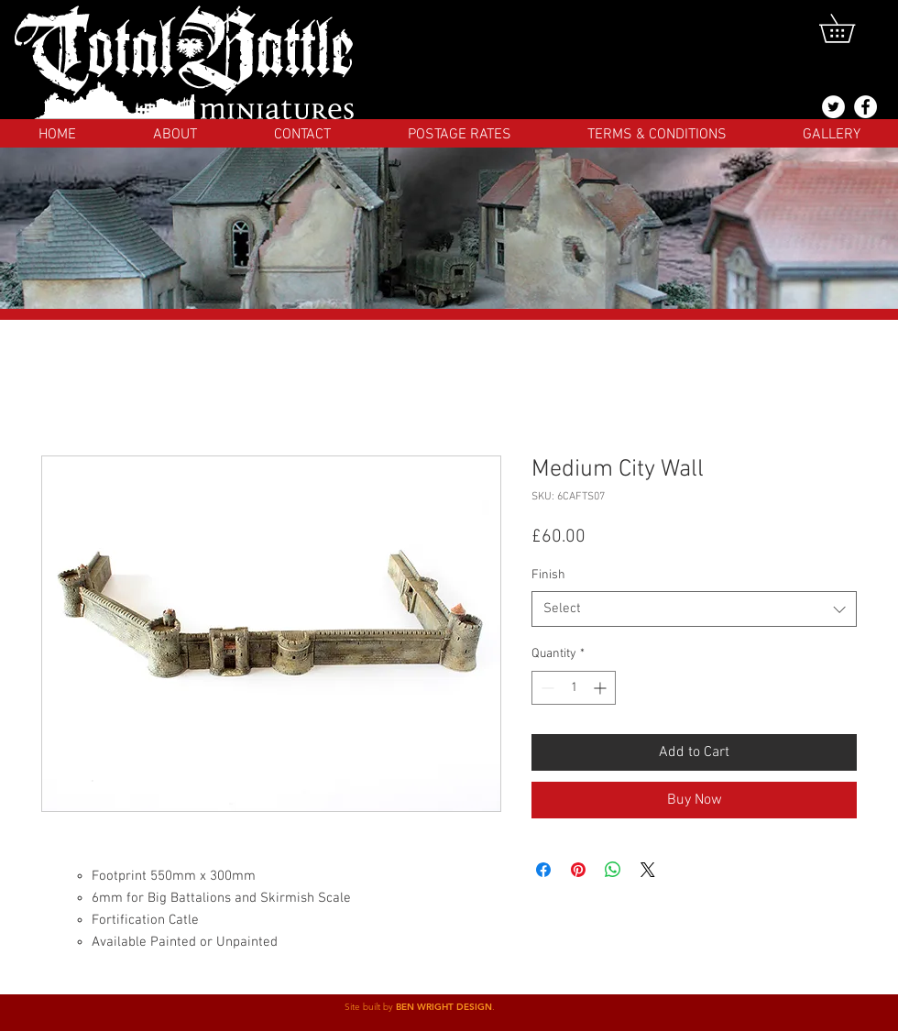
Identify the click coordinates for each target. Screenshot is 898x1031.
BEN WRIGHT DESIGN (444, 1007)
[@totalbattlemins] (833, 106)
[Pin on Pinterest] (578, 870)
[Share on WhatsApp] (613, 870)
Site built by (370, 1007)
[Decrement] (545, 688)
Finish (548, 575)
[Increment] (601, 688)
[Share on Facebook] (543, 870)
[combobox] (694, 609)
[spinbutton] (573, 688)
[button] (850, 28)
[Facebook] (865, 106)
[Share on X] (648, 870)
